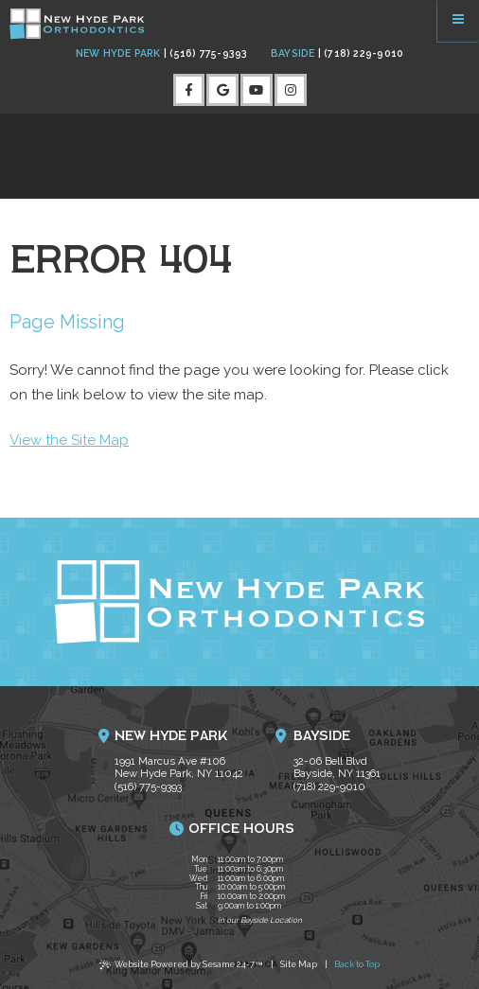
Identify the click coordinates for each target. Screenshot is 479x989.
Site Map (298, 964)
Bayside (292, 53)
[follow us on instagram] (291, 90)
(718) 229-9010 (360, 53)
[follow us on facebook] (189, 90)
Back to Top (357, 964)
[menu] (458, 21)
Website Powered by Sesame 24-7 (181, 967)
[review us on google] (222, 90)
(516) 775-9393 (205, 53)
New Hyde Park (118, 53)
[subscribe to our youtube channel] (256, 90)
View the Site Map (69, 440)
